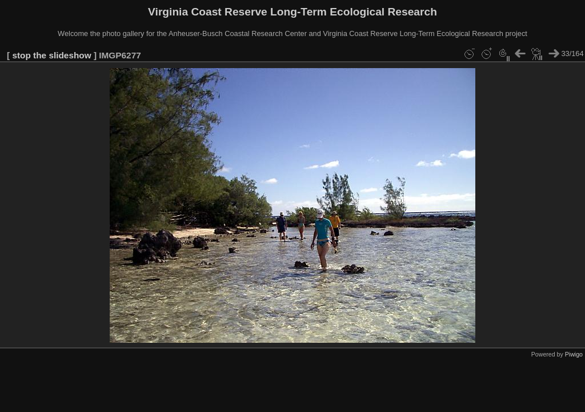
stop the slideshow (51, 55)
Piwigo (574, 354)
